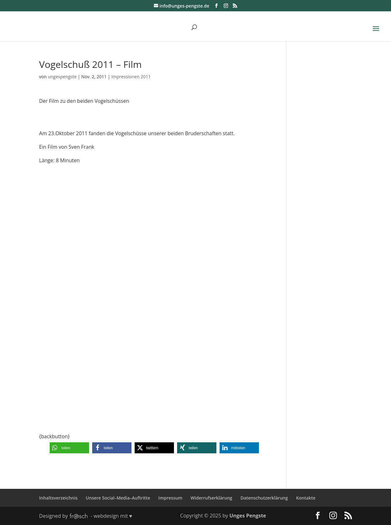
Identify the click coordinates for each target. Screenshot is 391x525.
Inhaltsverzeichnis (58, 498)
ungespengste (62, 77)
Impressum (170, 498)
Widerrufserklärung (211, 498)
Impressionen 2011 (131, 77)
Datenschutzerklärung (264, 498)
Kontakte (306, 498)
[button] (69, 447)
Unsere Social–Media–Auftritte (118, 498)
